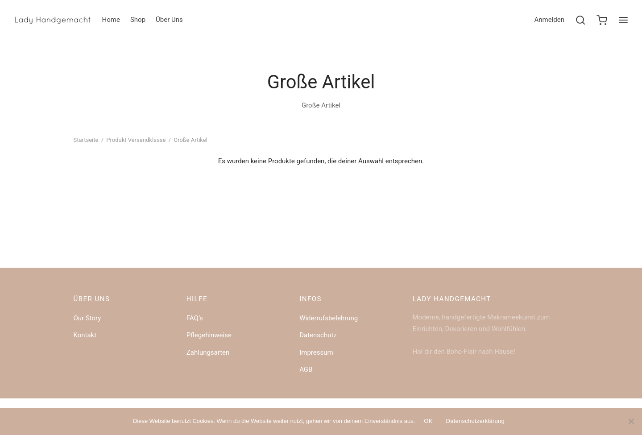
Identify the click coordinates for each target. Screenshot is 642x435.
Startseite (86, 140)
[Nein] (630, 421)
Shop (137, 20)
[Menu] (623, 20)
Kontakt (85, 335)
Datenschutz (318, 335)
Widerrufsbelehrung (328, 318)
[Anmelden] (549, 20)
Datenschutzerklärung (475, 421)
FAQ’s (194, 318)
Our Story (87, 318)
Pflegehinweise (209, 335)
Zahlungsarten (208, 352)
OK (428, 421)
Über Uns (169, 20)
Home (111, 20)
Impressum (316, 352)
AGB (305, 369)
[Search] (580, 20)
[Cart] (601, 20)
